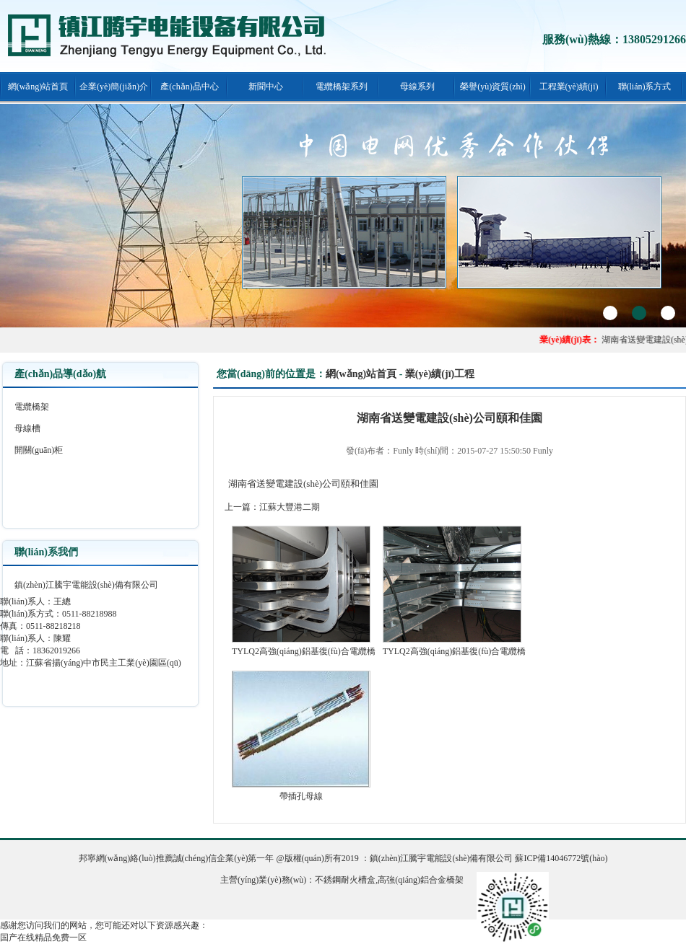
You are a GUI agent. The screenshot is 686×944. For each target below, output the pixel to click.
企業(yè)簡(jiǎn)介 (113, 86)
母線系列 (417, 86)
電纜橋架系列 (342, 86)
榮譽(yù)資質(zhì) (493, 86)
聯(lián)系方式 (645, 86)
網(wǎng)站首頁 (38, 86)
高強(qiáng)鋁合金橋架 (421, 880)
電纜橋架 (31, 407)
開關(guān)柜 (38, 450)
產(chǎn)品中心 (189, 86)
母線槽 (27, 428)
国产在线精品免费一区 (43, 937)
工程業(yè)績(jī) (569, 86)
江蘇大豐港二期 (289, 507)
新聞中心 (265, 86)
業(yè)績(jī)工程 (439, 374)
